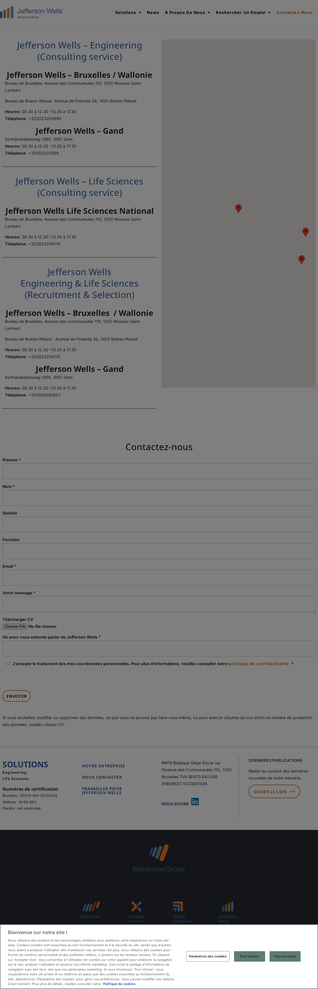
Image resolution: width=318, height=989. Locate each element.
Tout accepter (285, 956)
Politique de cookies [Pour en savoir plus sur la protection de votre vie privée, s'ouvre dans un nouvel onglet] (119, 984)
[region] (159, 956)
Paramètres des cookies (208, 956)
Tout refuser (249, 956)
